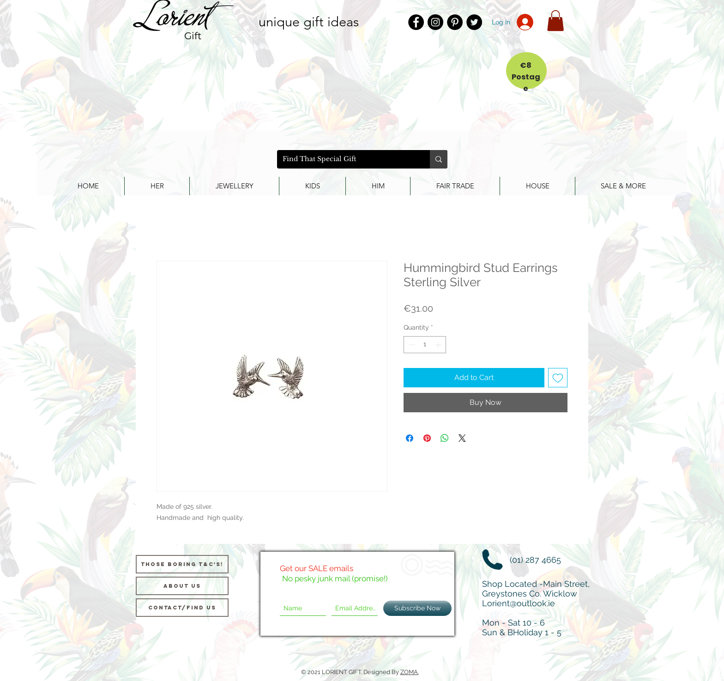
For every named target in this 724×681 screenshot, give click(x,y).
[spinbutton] (424, 345)
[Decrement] (410, 345)
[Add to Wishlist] (557, 377)
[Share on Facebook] (409, 438)
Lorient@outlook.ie (518, 603)
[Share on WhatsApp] (444, 438)
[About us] (182, 586)
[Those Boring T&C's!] (182, 564)
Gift (193, 36)
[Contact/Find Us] (182, 607)
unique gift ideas (309, 21)
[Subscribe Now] (417, 608)
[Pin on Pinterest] (427, 438)
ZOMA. (409, 672)
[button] (555, 20)
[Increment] (439, 345)
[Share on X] (462, 438)
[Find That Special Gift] (346, 159)
